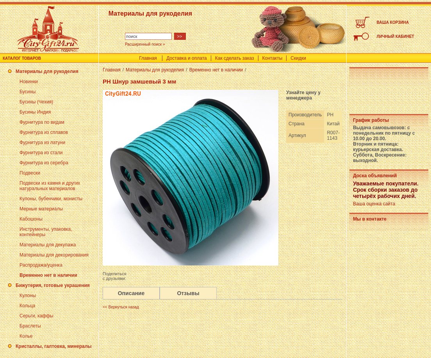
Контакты (272, 58)
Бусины (28, 91)
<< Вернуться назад (121, 307)
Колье (26, 336)
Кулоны (28, 295)
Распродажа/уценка (41, 265)
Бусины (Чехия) (36, 102)
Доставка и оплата (186, 58)
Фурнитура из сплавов (44, 132)
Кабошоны (31, 219)
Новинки (29, 81)
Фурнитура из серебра (44, 163)
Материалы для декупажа (48, 245)
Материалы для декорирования (54, 255)
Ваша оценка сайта (374, 204)
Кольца (27, 305)
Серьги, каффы (36, 316)
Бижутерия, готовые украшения (53, 285)
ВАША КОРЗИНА (393, 22)
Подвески (30, 173)
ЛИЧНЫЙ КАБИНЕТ (395, 36)
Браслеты (30, 326)
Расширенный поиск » (145, 44)
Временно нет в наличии (48, 275)
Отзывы (188, 293)
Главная (148, 58)
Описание (131, 293)
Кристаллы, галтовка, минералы (54, 346)
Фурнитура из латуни (42, 142)
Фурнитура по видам (42, 122)
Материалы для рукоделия (47, 71)
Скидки (298, 58)
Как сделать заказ (234, 58)
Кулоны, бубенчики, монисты (51, 198)
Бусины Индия (35, 112)
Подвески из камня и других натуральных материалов (50, 185)
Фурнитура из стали (41, 152)
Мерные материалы (41, 209)
